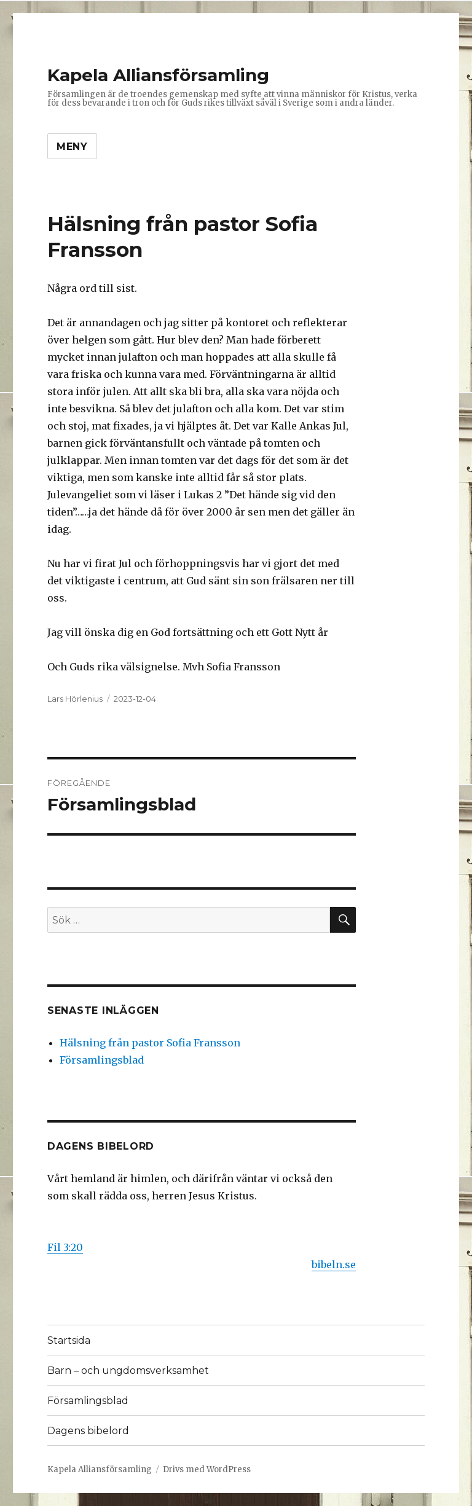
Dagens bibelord (88, 1431)
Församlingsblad (102, 1060)
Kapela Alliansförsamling (158, 75)
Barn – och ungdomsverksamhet (128, 1370)
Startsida (68, 1340)
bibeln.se (334, 1264)
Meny (72, 146)
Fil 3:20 (65, 1247)
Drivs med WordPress (207, 1469)
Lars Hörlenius (75, 699)
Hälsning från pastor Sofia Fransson (150, 1043)
